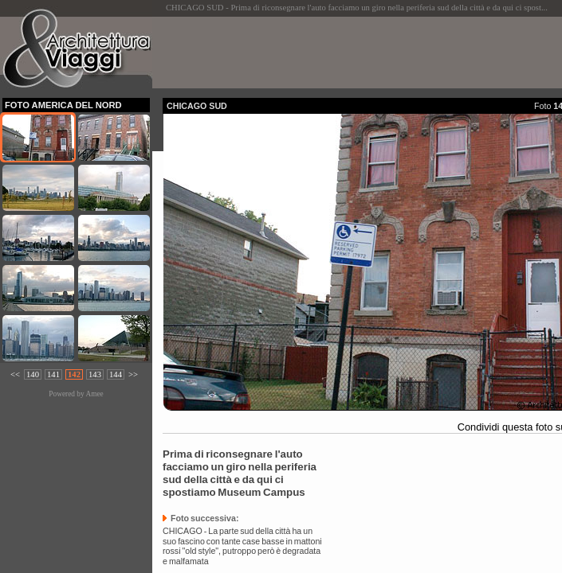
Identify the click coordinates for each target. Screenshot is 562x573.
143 (94, 374)
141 (53, 374)
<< (15, 374)
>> (133, 374)
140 (32, 374)
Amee (94, 394)
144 (115, 374)
